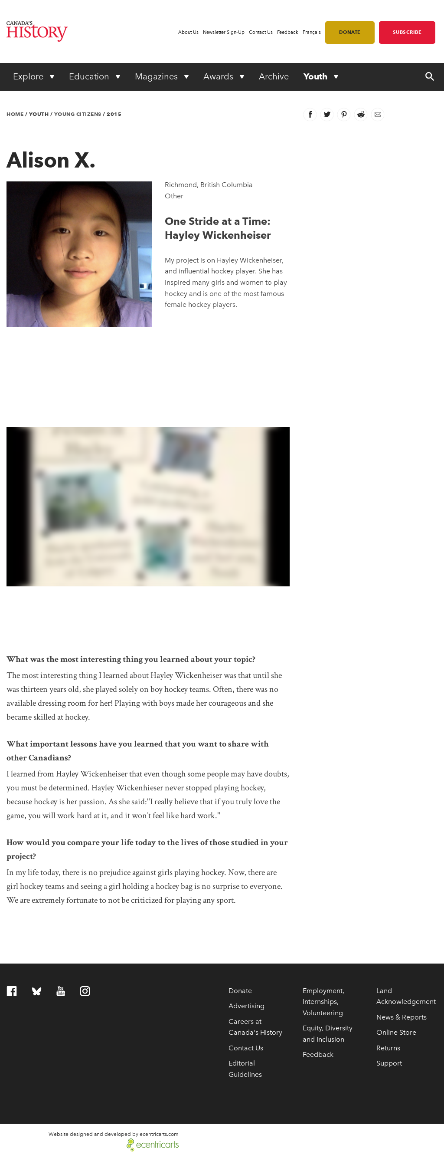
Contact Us (261, 32)
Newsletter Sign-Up (224, 32)
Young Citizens (77, 114)
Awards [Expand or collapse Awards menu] (219, 76)
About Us (188, 32)
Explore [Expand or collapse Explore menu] (29, 76)
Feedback (287, 32)
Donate (350, 32)
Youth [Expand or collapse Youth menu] (317, 76)
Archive (274, 76)
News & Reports (401, 1017)
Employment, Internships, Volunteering (323, 1002)
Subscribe (407, 32)
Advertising (246, 1006)
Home (15, 114)
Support (389, 1063)
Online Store (396, 1032)
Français (312, 32)
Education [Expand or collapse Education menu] (90, 76)
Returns (388, 1048)
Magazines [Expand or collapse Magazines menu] (157, 76)
